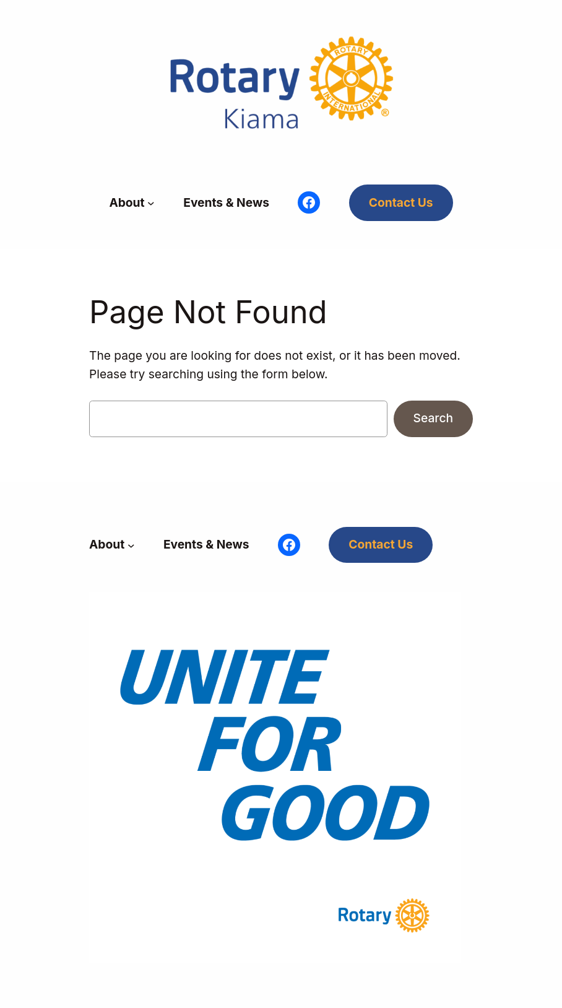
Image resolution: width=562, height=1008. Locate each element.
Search (433, 418)
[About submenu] (151, 203)
